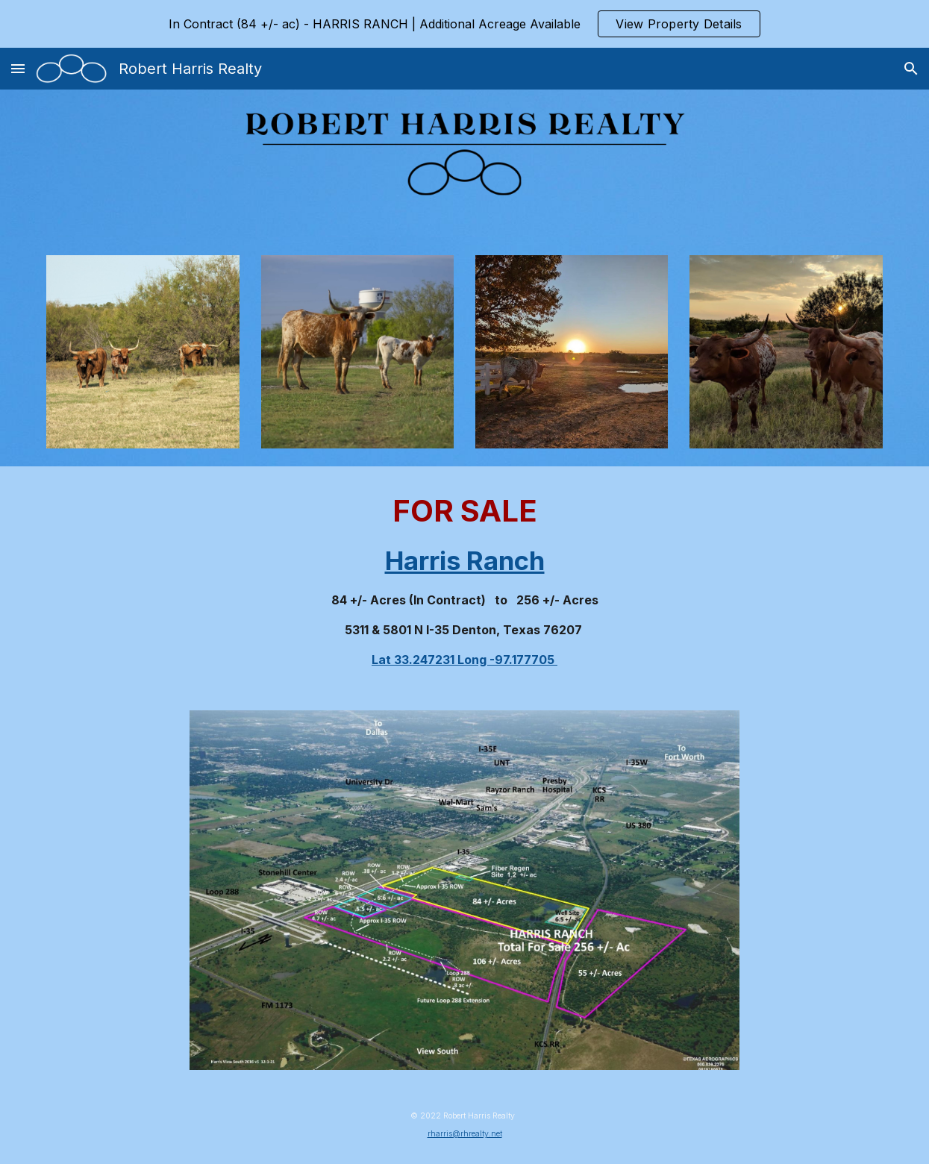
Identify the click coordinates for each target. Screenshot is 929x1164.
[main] (464, 579)
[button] (18, 68)
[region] (464, 24)
